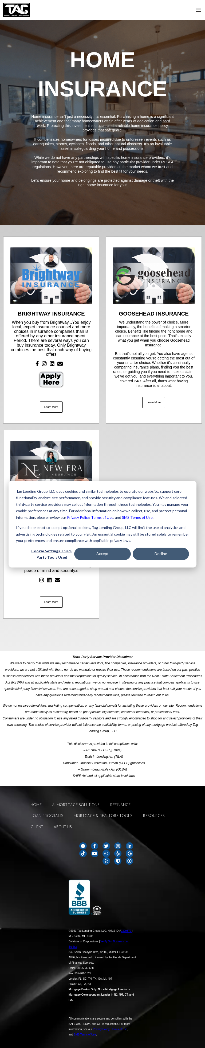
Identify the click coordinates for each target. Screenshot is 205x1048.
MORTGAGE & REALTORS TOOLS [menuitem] (103, 816)
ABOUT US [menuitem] (63, 827)
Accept (102, 553)
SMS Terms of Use (137, 517)
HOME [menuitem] (36, 805)
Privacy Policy (78, 517)
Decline (161, 553)
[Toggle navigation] (198, 10)
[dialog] (102, 523)
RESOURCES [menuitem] (154, 816)
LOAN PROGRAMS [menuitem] (47, 816)
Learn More (51, 406)
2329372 (126, 930)
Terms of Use (102, 517)
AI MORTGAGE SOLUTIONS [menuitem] (76, 805)
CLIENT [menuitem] (37, 827)
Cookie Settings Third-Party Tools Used (51, 554)
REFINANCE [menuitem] (120, 805)
